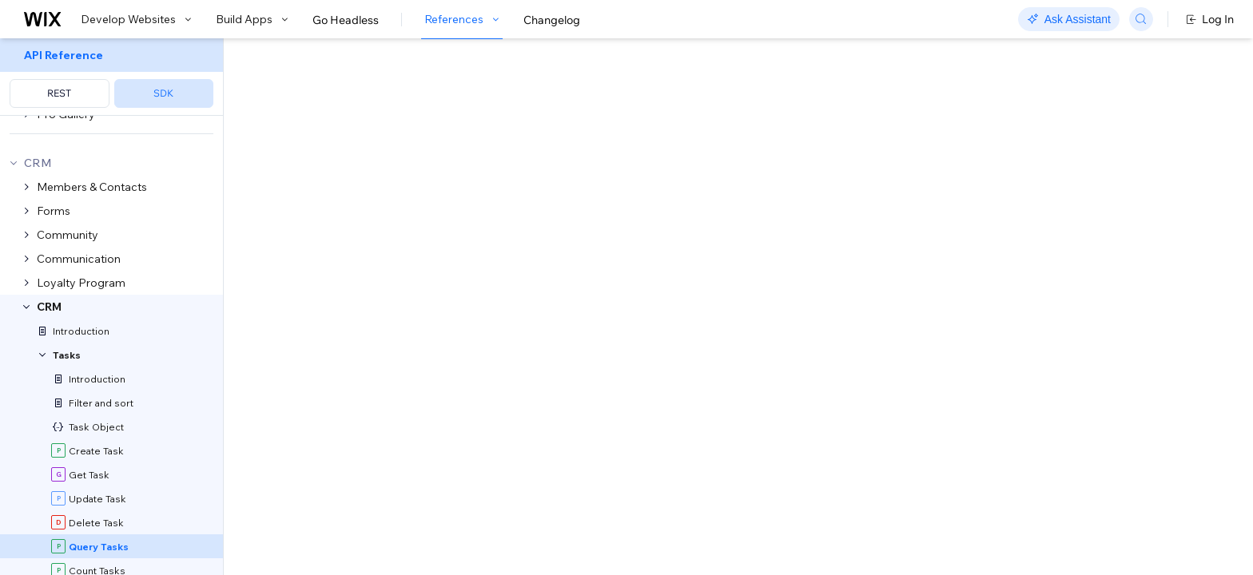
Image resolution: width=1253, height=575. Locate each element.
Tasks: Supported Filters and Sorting (632, 372)
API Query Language (616, 404)
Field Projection (336, 425)
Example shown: (883, 171)
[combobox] (1022, 195)
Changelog (551, 20)
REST (59, 93)
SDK (163, 93)
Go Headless (345, 20)
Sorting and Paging (742, 404)
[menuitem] (111, 77)
